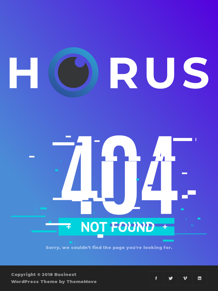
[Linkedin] (199, 278)
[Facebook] (156, 278)
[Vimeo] (185, 278)
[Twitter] (171, 278)
